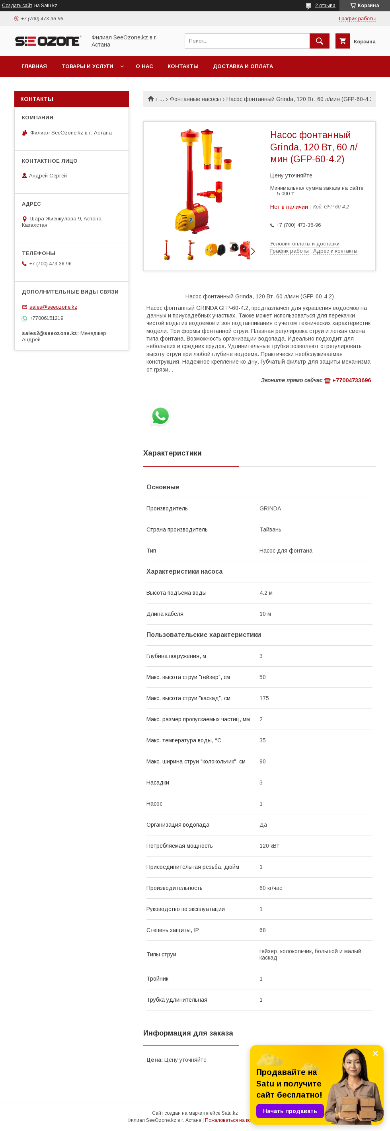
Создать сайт (17, 5)
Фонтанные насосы (195, 99)
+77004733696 (351, 380)
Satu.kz (230, 1113)
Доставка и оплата (243, 66)
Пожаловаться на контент (234, 1120)
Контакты (183, 66)
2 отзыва (325, 5)
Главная (34, 66)
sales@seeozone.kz (53, 307)
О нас (144, 66)
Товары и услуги (87, 66)
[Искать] (320, 41)
